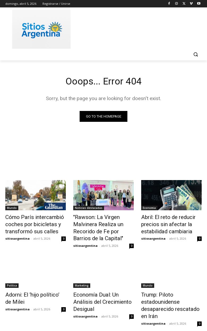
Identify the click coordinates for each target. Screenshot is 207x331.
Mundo (12, 209)
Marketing (82, 276)
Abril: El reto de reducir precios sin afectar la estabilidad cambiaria (163, 223)
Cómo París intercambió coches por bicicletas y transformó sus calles (29, 223)
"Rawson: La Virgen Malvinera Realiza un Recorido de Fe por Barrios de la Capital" (102, 223)
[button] (195, 54)
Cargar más (103, 314)
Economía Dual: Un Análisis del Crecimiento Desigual (100, 287)
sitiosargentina (17, 236)
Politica (12, 276)
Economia (149, 209)
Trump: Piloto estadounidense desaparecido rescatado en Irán (171, 290)
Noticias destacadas (88, 209)
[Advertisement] (139, 28)
